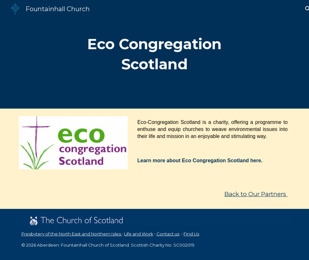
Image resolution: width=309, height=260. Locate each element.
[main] (154, 54)
